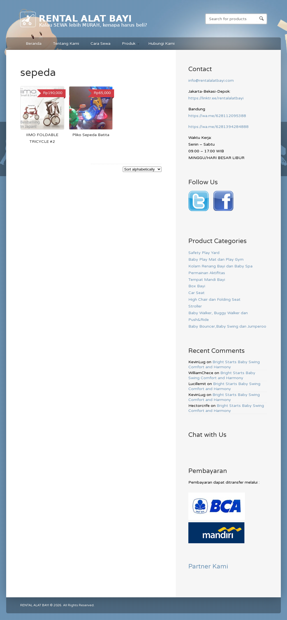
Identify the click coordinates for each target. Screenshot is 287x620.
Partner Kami (208, 566)
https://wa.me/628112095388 (217, 115)
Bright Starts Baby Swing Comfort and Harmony (224, 364)
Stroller (195, 306)
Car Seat (196, 292)
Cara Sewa (100, 43)
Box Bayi (196, 286)
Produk (128, 44)
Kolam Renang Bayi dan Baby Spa (220, 266)
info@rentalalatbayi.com (211, 80)
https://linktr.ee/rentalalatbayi (216, 98)
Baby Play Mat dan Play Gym (216, 259)
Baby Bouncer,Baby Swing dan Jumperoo (227, 326)
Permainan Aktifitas (206, 273)
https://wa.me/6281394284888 (218, 126)
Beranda (33, 43)
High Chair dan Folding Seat (214, 299)
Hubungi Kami (161, 43)
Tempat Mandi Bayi (206, 279)
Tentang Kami (66, 43)
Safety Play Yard (203, 252)
